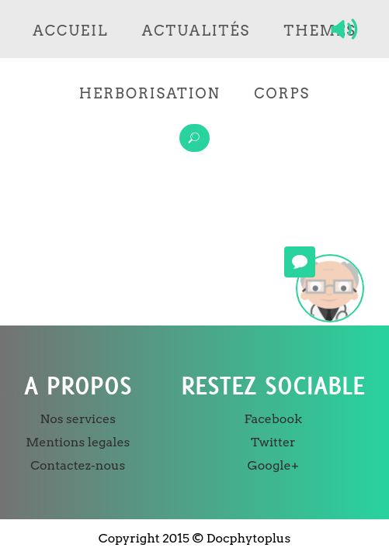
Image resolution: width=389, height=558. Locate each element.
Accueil (70, 30)
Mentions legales (78, 442)
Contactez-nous (77, 465)
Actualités (196, 30)
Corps (282, 93)
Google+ (273, 465)
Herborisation (150, 93)
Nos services (78, 419)
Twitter (273, 442)
